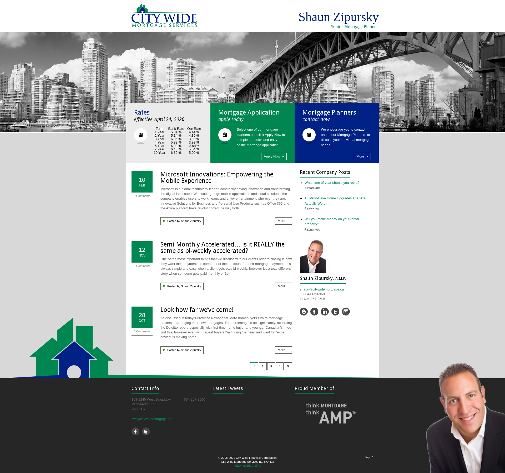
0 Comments (142, 196)
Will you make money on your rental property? (332, 221)
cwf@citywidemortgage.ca (151, 419)
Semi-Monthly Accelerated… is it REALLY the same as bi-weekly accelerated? (222, 247)
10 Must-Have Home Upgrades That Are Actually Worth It (335, 200)
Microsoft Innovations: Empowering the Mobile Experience (216, 177)
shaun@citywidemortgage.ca (322, 289)
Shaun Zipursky (191, 221)
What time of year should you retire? (332, 183)
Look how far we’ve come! (197, 309)
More (360, 156)
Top (367, 457)
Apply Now (272, 156)
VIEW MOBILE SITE (247, 465)
